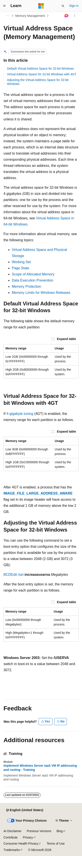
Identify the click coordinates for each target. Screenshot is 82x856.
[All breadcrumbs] (7, 15)
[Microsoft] (41, 6)
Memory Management (30, 16)
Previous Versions (39, 831)
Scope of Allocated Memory (33, 274)
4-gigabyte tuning (19, 414)
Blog (60, 831)
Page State (20, 268)
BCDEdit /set (13, 574)
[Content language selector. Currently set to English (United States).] (24, 810)
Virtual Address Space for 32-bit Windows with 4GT (41, 74)
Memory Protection (26, 286)
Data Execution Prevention (32, 280)
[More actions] (75, 15)
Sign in (74, 5)
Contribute (10, 837)
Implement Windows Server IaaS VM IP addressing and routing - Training (40, 767)
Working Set (21, 262)
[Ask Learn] (66, 15)
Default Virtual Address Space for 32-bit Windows (40, 68)
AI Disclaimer (12, 831)
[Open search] (63, 6)
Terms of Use (56, 843)
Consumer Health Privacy (20, 843)
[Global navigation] (4, 6)
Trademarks (11, 850)
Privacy (28, 837)
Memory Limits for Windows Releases (41, 292)
